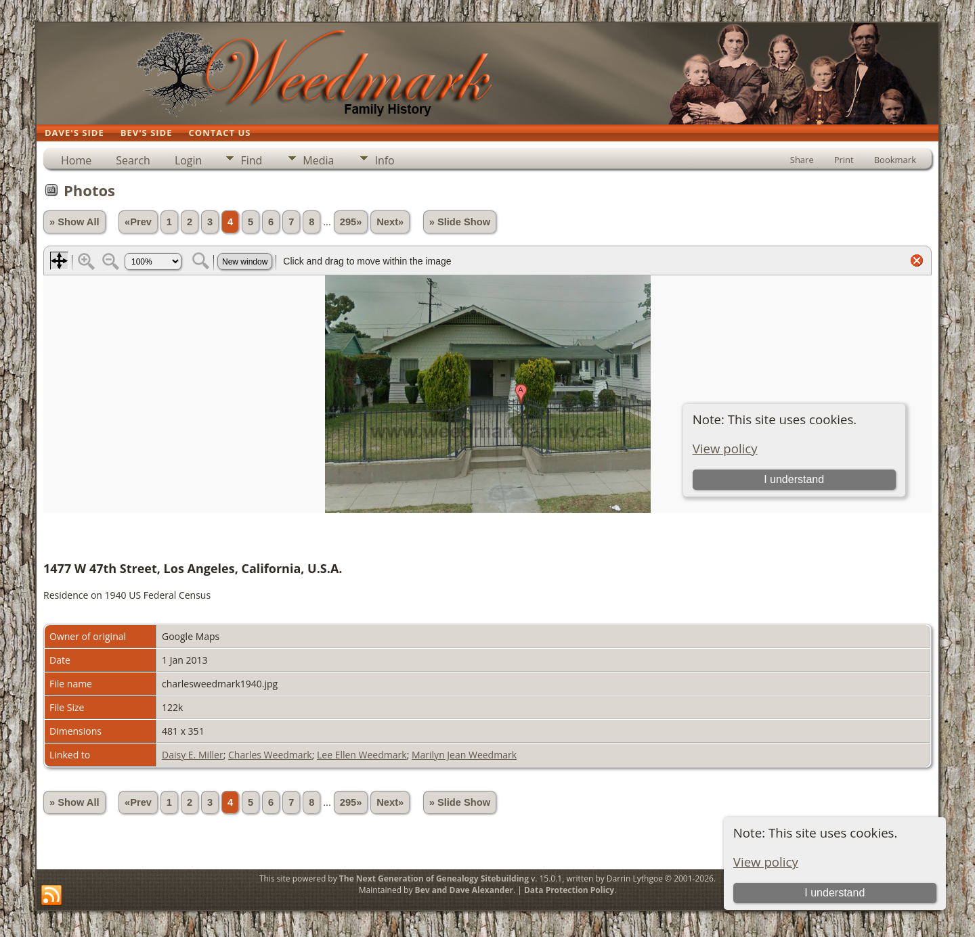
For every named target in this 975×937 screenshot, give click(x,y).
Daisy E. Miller (192, 754)
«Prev (138, 221)
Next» (390, 221)
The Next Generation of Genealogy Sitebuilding (434, 878)
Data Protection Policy (569, 890)
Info (384, 160)
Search (133, 160)
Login (188, 160)
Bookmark (895, 160)
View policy (765, 861)
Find (251, 160)
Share (802, 160)
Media (318, 160)
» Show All (74, 221)
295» (351, 221)
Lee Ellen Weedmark (362, 754)
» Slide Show (459, 221)
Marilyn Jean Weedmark (464, 754)
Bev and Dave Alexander (464, 890)
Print (844, 160)
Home (76, 160)
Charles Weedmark (270, 754)
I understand (834, 892)
